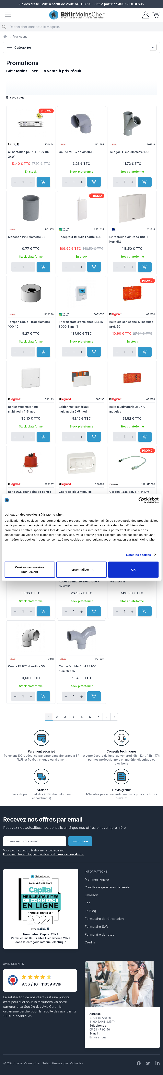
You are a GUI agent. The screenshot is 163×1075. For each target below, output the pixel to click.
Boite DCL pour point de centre (29, 491)
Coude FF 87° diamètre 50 (26, 666)
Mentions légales (97, 879)
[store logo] (77, 15)
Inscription (80, 841)
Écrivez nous (97, 1037)
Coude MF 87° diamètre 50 (78, 152)
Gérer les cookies (138, 554)
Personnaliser (82, 569)
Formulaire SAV (96, 927)
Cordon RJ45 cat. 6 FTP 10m (129, 491)
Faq (87, 903)
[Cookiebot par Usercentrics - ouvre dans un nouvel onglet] (141, 500)
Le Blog (90, 911)
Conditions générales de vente (107, 887)
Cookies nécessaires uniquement (29, 570)
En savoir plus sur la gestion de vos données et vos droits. (43, 854)
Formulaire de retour (100, 934)
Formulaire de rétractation (104, 919)
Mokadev (76, 1063)
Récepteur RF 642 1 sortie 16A (79, 237)
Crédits (90, 942)
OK (133, 569)
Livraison (91, 895)
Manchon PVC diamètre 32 (26, 237)
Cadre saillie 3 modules (75, 491)
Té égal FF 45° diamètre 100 (129, 152)
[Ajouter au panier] (43, 182)
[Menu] (8, 15)
